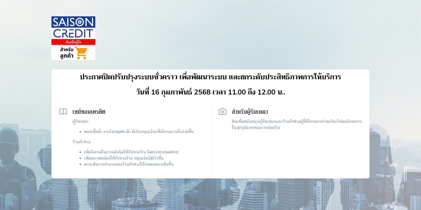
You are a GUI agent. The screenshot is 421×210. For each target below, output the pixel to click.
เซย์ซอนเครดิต (89, 111)
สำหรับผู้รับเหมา (250, 111)
